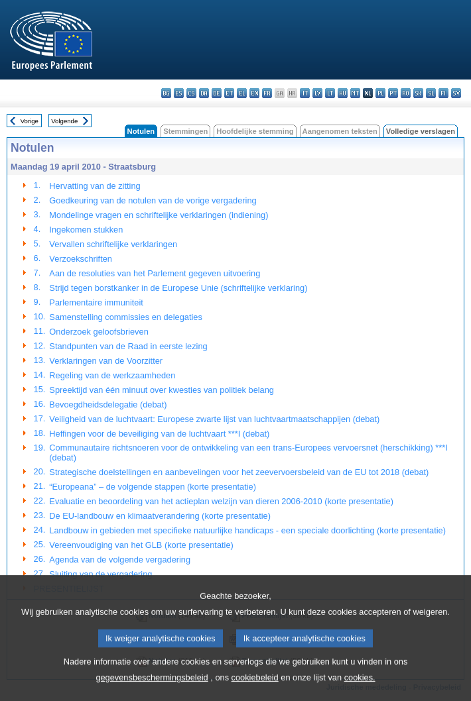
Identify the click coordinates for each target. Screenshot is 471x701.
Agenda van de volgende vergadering (119, 560)
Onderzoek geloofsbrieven (98, 332)
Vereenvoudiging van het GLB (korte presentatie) (141, 545)
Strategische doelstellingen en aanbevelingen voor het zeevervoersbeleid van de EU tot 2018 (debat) (239, 472)
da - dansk (204, 93)
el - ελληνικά (242, 93)
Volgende (64, 121)
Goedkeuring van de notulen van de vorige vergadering (152, 200)
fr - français (267, 93)
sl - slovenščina (431, 93)
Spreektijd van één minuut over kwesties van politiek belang (161, 390)
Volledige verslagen (420, 131)
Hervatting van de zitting (94, 186)
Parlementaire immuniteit (96, 302)
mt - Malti (355, 93)
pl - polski (380, 93)
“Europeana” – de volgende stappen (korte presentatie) (152, 487)
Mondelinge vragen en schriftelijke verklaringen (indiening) (158, 215)
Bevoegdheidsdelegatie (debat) (108, 404)
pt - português (393, 93)
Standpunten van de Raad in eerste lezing (128, 346)
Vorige (29, 121)
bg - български (166, 93)
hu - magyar (343, 93)
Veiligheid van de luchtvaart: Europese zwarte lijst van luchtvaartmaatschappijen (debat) (214, 419)
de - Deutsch (217, 93)
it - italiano (305, 93)
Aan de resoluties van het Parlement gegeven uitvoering (154, 273)
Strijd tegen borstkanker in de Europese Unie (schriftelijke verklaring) (178, 288)
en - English (254, 93)
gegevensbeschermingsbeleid (152, 690)
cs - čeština (191, 93)
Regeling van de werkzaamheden (112, 375)
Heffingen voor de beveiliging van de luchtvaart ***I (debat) (159, 434)
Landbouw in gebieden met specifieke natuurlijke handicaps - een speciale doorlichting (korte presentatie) (247, 530)
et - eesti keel (229, 93)
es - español (179, 93)
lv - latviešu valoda (317, 93)
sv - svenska (456, 93)
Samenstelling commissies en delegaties (125, 317)
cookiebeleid (255, 690)
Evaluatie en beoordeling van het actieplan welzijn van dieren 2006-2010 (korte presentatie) (221, 501)
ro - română (406, 93)
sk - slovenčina (418, 93)
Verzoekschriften (80, 259)
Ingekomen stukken (86, 230)
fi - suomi (443, 93)
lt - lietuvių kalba (330, 93)
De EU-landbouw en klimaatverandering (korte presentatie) (160, 516)
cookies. (359, 690)
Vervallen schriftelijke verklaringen (113, 244)
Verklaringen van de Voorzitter (106, 361)
